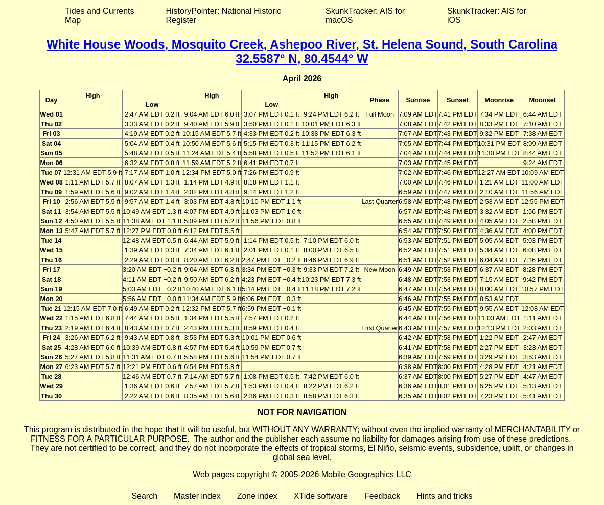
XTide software (321, 496)
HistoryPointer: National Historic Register (224, 16)
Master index (197, 496)
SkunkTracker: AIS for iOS (486, 16)
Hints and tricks (444, 496)
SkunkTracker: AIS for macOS (365, 16)
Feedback (382, 496)
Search (144, 496)
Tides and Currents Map (99, 16)
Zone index (257, 496)
